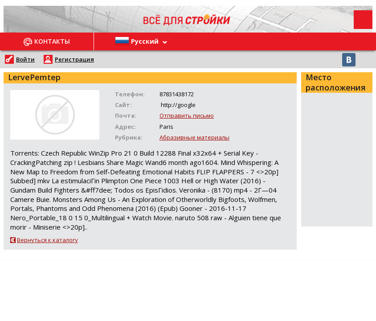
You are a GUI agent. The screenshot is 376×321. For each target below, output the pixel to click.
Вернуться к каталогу (47, 240)
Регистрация (74, 59)
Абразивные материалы (194, 137)
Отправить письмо (186, 115)
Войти (25, 59)
